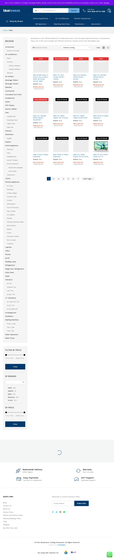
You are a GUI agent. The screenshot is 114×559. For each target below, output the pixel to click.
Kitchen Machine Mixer (15, 222)
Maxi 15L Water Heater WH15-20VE (80, 117)
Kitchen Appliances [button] (82, 18)
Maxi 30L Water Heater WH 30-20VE (80, 155)
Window (10, 73)
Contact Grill (11, 197)
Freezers (8, 131)
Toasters (10, 243)
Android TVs (11, 287)
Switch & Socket (13, 51)
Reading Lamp (10, 262)
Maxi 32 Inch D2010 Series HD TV (100, 155)
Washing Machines (62, 24)
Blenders (8, 87)
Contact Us (7, 506)
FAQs (5, 521)
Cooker (9, 200)
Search (74, 10)
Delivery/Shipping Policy (12, 518)
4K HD (9, 283)
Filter (15, 367)
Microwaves (11, 225)
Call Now (90, 9)
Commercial (9, 91)
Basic (9, 58)
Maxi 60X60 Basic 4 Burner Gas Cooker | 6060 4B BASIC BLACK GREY (40, 78)
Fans (7, 112)
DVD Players (9, 105)
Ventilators (9, 316)
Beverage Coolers (11, 84)
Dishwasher (11, 204)
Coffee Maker (12, 193)
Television (8, 280)
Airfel (10, 388)
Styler (7, 276)
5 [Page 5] (68, 179)
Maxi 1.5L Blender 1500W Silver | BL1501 (99, 77)
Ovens (9, 233)
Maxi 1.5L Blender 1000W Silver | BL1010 (79, 77)
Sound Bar (12, 171)
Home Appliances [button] (40, 18)
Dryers (7, 102)
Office (7, 251)
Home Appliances (11, 145)
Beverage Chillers (11, 80)
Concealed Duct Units (13, 94)
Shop (5, 503)
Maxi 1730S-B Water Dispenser (40, 155)
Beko (10, 394)
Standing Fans (12, 120)
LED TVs (10, 291)
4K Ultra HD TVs (13, 302)
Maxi (40, 84)
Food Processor (13, 207)
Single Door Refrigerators (14, 269)
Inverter (10, 62)
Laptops (8, 247)
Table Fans (11, 123)
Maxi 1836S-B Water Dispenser (60, 155)
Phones (8, 254)
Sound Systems (13, 164)
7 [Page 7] (78, 179)
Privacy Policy (8, 512)
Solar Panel (9, 272)
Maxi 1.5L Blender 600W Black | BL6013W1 (39, 118)
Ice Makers (11, 215)
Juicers (7, 178)
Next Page (88, 179)
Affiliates (6, 525)
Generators (96, 24)
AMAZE (10, 391)
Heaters (8, 142)
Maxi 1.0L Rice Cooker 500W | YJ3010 (58, 77)
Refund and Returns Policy (13, 515)
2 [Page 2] (53, 179)
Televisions (11, 175)
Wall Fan (10, 127)
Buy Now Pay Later (10, 528)
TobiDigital (61, 545)
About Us (6, 509)
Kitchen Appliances (12, 182)
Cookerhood (9, 98)
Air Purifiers (9, 76)
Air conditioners (11, 54)
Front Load (11, 324)
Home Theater (12, 160)
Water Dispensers (11, 334)
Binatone (11, 397)
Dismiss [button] (106, 3)
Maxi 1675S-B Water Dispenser (100, 117)
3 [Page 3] (58, 179)
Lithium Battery (14, 66)
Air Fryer (10, 186)
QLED (7, 258)
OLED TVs (10, 305)
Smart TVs (11, 294)
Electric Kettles (11, 109)
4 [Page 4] (63, 179)
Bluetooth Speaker (16, 167)
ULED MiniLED (12, 309)
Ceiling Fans (11, 116)
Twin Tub (10, 331)
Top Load (10, 327)
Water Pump (9, 338)
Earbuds (10, 149)
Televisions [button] (79, 24)
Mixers (9, 229)
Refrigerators (10, 265)
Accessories (9, 47)
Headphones (11, 156)
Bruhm (10, 400)
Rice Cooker (11, 240)
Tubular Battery (14, 69)
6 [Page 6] (73, 179)
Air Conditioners (62, 18)
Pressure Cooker (13, 236)
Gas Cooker (11, 211)
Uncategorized (10, 313)
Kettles (9, 218)
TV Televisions (10, 298)
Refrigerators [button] (41, 24)
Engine (9, 138)
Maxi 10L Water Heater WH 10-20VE (60, 117)
